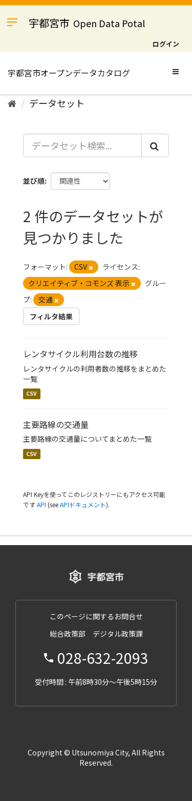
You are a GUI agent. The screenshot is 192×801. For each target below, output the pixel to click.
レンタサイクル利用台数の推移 (80, 354)
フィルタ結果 (51, 316)
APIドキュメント (83, 504)
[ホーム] (12, 103)
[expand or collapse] (175, 71)
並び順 (34, 181)
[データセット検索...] (82, 145)
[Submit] (155, 145)
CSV (31, 394)
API (41, 504)
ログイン (166, 44)
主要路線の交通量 (56, 424)
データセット (56, 103)
